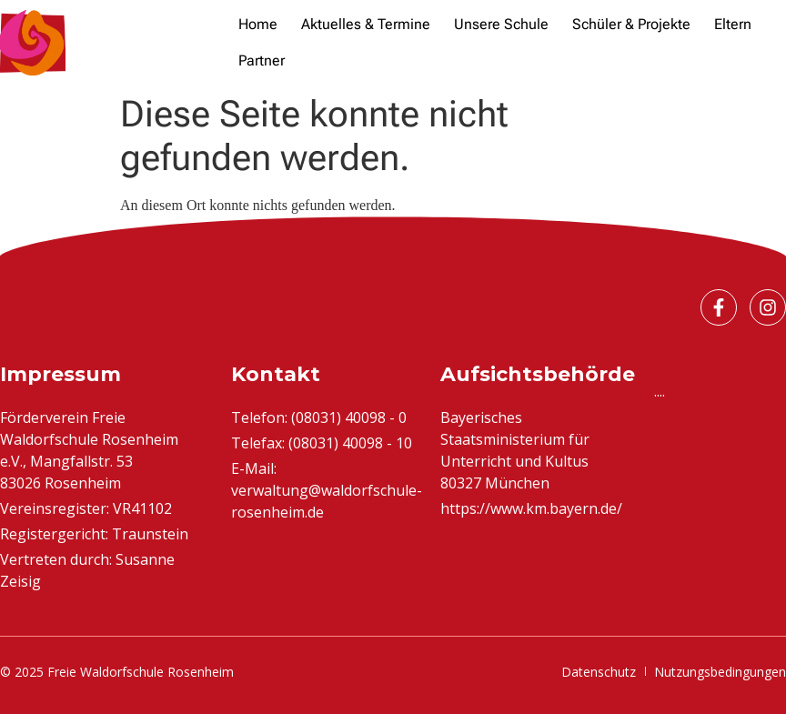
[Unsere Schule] (501, 24)
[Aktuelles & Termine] (365, 24)
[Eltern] (733, 24)
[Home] (258, 24)
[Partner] (261, 60)
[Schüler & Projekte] (631, 24)
